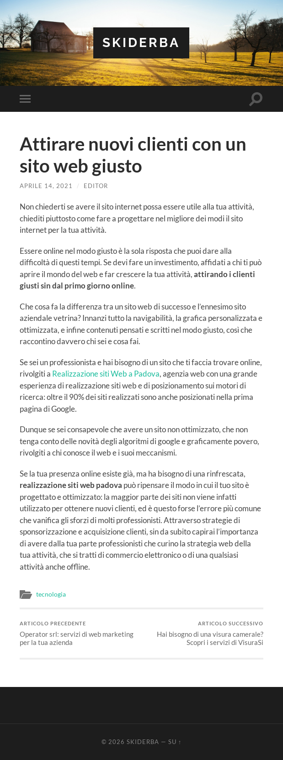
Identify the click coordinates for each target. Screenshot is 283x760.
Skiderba (141, 42)
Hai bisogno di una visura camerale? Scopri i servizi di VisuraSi (203, 633)
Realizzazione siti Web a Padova (106, 373)
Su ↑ (175, 741)
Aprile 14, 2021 (46, 185)
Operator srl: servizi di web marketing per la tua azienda (79, 633)
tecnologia (51, 594)
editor (96, 185)
